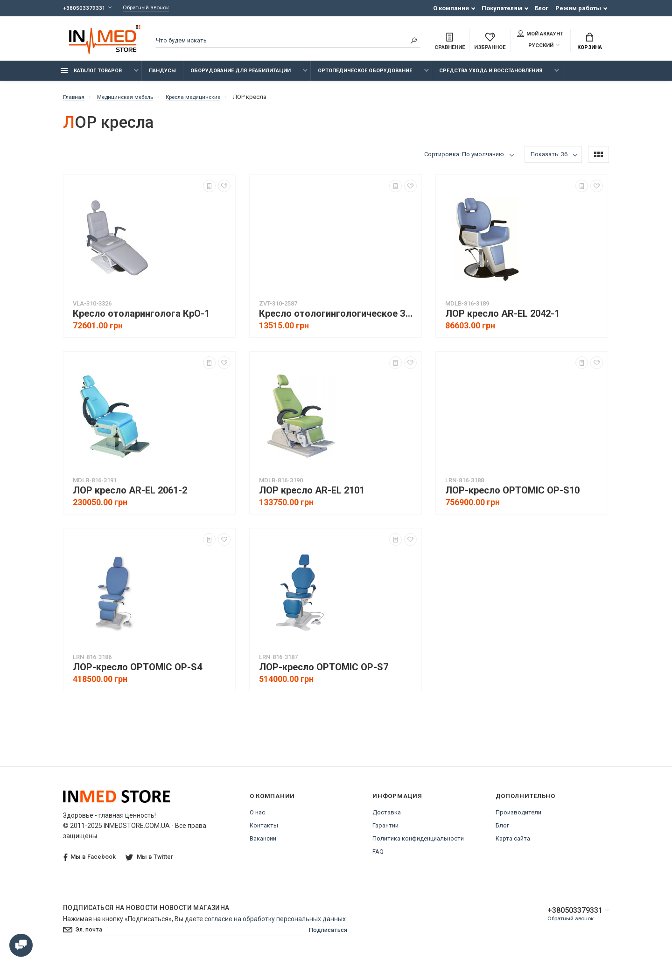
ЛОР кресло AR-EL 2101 (311, 495)
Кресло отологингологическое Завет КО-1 (338, 318)
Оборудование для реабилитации (240, 76)
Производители (518, 817)
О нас (257, 817)
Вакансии (263, 843)
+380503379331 (84, 8)
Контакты (264, 830)
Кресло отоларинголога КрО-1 (141, 318)
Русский (535, 46)
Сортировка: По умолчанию (464, 159)
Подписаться (325, 935)
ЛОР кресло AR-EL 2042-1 (502, 318)
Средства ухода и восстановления (490, 76)
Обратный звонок (150, 8)
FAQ (378, 856)
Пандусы (162, 76)
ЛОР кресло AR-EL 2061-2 (130, 495)
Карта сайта (513, 843)
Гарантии (385, 830)
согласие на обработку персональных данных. (275, 924)
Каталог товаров (91, 76)
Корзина (589, 42)
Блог (541, 8)
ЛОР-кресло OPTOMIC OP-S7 (323, 672)
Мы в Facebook (89, 862)
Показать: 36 (549, 159)
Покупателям (502, 8)
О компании (451, 8)
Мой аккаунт (540, 34)
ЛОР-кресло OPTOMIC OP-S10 (512, 495)
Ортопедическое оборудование (365, 76)
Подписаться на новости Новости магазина (146, 913)
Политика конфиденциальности (418, 843)
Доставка (386, 817)
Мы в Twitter (150, 861)
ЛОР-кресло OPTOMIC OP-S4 (137, 672)
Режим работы (578, 8)
